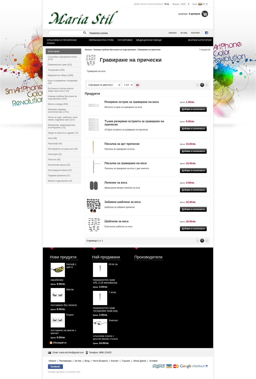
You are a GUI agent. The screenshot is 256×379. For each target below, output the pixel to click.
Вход (166, 4)
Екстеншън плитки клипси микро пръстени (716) (60, 89)
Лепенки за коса (116, 182)
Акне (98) (52, 138)
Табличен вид (137, 85)
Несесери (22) (55, 154)
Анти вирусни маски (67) (60, 170)
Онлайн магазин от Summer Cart (64, 372)
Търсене (126, 361)
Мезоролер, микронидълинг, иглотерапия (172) (62, 126)
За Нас (184, 33)
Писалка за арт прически (122, 143)
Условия (153, 361)
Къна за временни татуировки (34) (62, 81)
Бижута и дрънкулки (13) (60, 181)
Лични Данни (139, 361)
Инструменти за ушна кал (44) (63, 149)
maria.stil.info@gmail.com (71, 352)
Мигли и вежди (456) (58, 104)
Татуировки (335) (56, 70)
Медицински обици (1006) (60, 75)
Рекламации (65, 361)
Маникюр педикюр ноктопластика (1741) (58, 110)
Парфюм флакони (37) (59, 175)
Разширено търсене (99, 33)
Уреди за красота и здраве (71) (63, 133)
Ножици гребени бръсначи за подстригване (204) (62, 97)
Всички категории (200, 40)
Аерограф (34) (55, 143)
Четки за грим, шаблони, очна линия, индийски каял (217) (62, 118)
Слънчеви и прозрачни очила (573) (62, 58)
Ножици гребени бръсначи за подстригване (115, 50)
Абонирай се (59, 343)
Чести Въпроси (100, 361)
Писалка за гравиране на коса (126, 163)
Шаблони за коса (117, 221)
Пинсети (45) (54, 159)
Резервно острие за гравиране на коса (132, 101)
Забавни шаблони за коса (123, 201)
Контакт (195, 33)
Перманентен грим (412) (60, 64)
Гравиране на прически (149, 50)
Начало (173, 33)
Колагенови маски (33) (59, 165)
